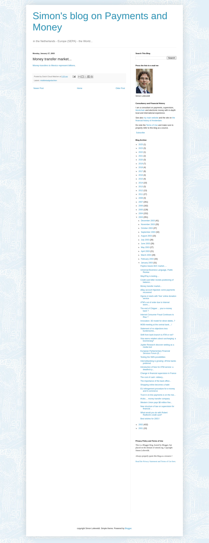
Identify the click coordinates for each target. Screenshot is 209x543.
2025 (141, 144)
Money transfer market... (151, 286)
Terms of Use (152, 125)
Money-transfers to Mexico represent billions (54, 65)
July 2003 (145, 240)
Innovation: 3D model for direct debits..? (157, 321)
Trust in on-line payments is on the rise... (158, 395)
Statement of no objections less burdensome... (154, 329)
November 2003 (148, 224)
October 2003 (147, 228)
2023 (141, 148)
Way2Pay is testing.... (149, 276)
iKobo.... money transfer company (155, 399)
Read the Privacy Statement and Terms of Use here (155, 461)
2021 (141, 156)
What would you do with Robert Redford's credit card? (154, 413)
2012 (141, 190)
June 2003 (146, 243)
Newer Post (38, 88)
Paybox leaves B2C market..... (153, 266)
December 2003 (148, 220)
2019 (141, 163)
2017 (141, 171)
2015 (141, 179)
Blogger (128, 528)
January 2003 (147, 263)
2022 (141, 152)
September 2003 (148, 232)
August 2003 (147, 236)
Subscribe (140, 133)
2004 (141, 213)
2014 (141, 183)
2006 (141, 206)
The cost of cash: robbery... (152, 377)
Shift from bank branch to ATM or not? (156, 335)
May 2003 (145, 247)
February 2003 (147, 259)
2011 (141, 194)
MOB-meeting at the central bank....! (156, 325)
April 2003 (145, 251)
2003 (141, 217)
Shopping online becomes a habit (154, 385)
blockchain (140, 110)
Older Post (120, 88)
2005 (141, 210)
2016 (141, 175)
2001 (141, 428)
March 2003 (146, 255)
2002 (141, 424)
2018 (141, 167)
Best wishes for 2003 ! (150, 419)
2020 (141, 160)
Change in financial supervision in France (158, 373)
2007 (141, 202)
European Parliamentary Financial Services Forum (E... (155, 352)
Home (79, 88)
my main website (151, 118)
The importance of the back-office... (155, 381)
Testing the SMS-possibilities (152, 357)
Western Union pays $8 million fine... (156, 402)
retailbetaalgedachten (48, 80)
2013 (141, 186)
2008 (141, 198)
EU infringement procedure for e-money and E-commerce (157, 390)
